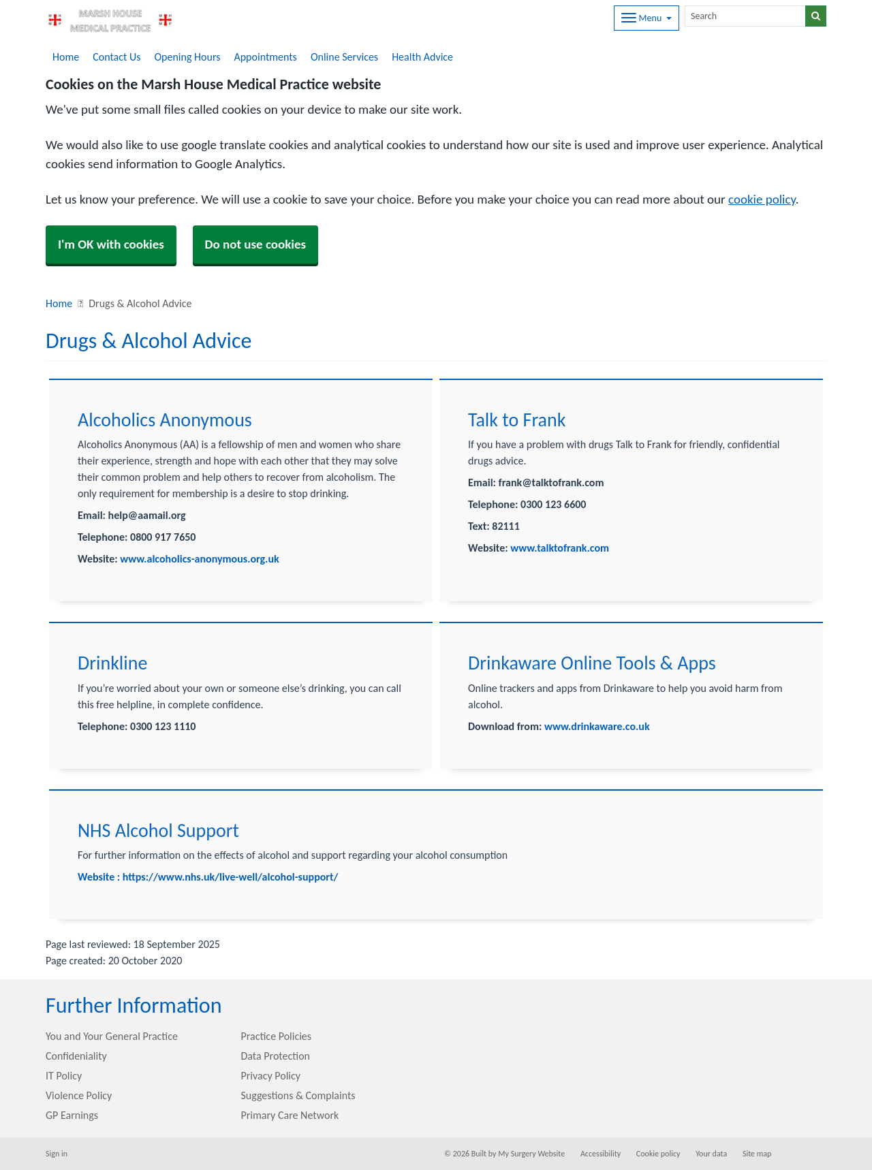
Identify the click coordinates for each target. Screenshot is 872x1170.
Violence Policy (79, 1095)
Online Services (344, 56)
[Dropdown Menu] (646, 18)
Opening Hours (187, 56)
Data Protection (276, 1055)
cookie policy (762, 199)
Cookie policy (658, 1153)
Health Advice (422, 56)
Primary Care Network (290, 1115)
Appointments (265, 56)
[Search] (745, 16)
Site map (757, 1153)
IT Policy (64, 1075)
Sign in (56, 1153)
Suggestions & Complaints (298, 1095)
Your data (711, 1153)
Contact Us (116, 56)
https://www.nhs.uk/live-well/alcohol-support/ (231, 876)
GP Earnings (72, 1115)
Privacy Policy (271, 1075)
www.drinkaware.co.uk (597, 726)
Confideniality (76, 1055)
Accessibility (600, 1153)
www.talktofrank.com (559, 547)
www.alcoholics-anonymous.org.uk (198, 558)
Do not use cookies (256, 244)
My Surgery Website (531, 1153)
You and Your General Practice (112, 1036)
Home (65, 56)
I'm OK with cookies (111, 244)
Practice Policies (276, 1036)
